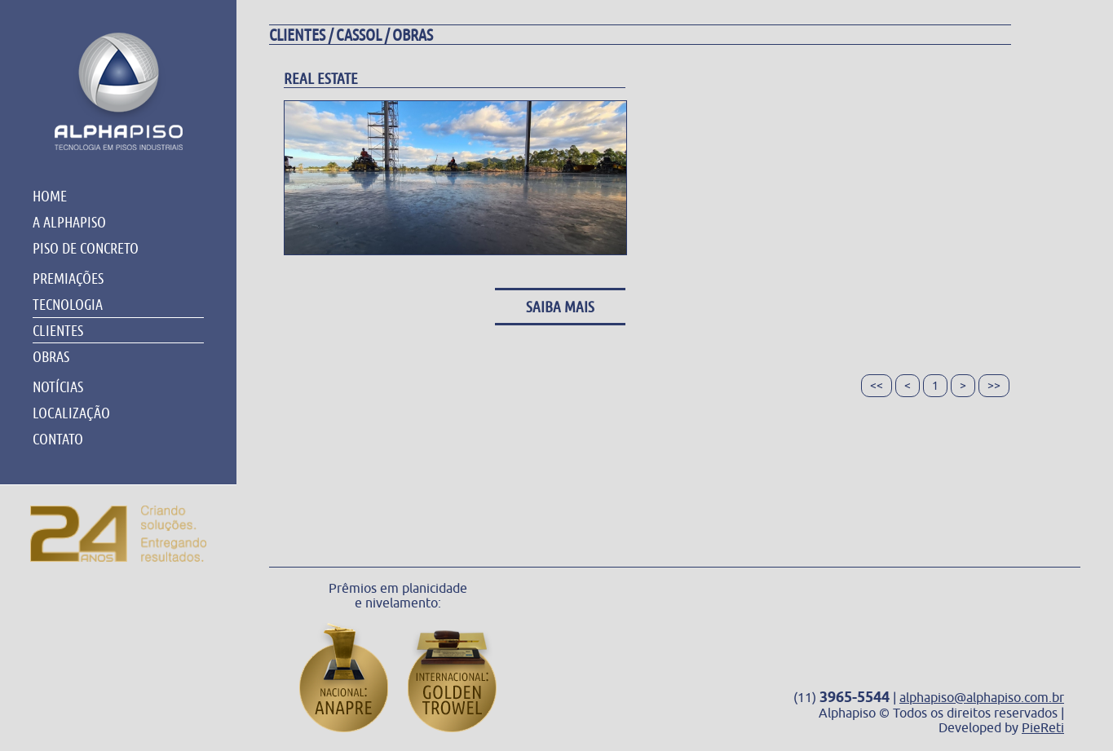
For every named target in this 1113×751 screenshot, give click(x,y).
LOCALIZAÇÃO (71, 413)
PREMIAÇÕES (68, 278)
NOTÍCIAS (58, 386)
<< (876, 385)
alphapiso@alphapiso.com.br (981, 697)
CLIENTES (58, 330)
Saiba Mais (560, 307)
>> (993, 385)
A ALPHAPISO (69, 222)
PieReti (1043, 727)
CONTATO (58, 439)
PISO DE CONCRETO (86, 248)
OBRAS (51, 356)
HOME (50, 196)
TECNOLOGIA (68, 304)
